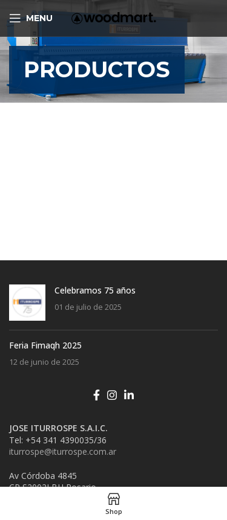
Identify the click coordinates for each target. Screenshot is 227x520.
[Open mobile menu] (31, 18)
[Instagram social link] (112, 395)
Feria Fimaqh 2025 (45, 345)
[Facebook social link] (97, 395)
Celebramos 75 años (95, 290)
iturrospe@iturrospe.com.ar (62, 451)
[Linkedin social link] (128, 395)
